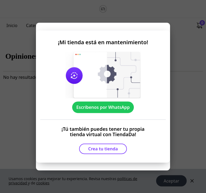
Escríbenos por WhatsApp (103, 107)
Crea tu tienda (103, 149)
